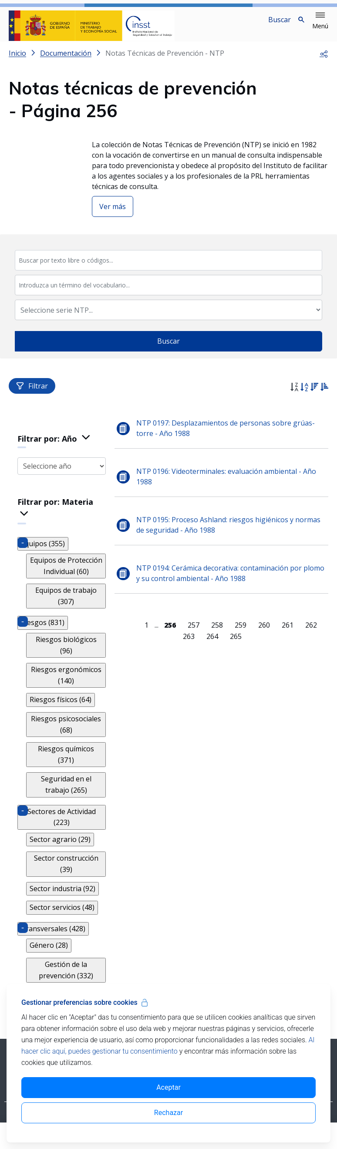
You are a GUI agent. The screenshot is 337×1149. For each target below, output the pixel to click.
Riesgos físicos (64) (60, 706)
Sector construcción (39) (66, 870)
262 (311, 632)
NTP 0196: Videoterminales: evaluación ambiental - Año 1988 (227, 483)
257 (194, 632)
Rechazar (168, 1112)
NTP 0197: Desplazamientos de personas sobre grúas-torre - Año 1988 (226, 435)
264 (212, 643)
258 (217, 632)
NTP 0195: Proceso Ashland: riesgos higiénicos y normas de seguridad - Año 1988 (229, 532)
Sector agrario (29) (60, 846)
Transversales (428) (53, 935)
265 (236, 643)
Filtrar (32, 393)
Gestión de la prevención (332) (66, 977)
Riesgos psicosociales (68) (66, 731)
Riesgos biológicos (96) (66, 652)
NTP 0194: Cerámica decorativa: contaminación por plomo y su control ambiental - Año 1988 (231, 580)
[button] (320, 20)
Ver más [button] (112, 213)
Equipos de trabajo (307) (66, 602)
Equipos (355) (43, 550)
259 (241, 632)
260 (264, 632)
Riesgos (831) (42, 629)
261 (288, 632)
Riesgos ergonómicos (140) (66, 682)
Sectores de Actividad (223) (62, 824)
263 (189, 643)
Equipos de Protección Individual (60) (66, 572)
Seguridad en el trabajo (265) (66, 791)
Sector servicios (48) (62, 914)
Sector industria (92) (62, 895)
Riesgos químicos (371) (66, 761)
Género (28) (49, 952)
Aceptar (168, 1087)
